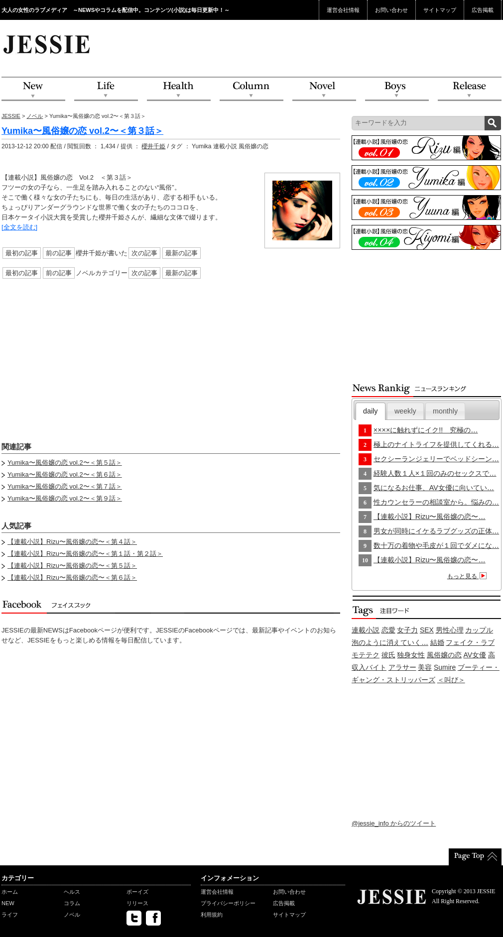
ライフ (9, 915)
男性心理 (450, 630)
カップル (479, 630)
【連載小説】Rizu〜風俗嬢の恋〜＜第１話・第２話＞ (85, 553)
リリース (137, 903)
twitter (133, 918)
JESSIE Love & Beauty (47, 43)
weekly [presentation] (405, 411)
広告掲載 (483, 10)
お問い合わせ (391, 10)
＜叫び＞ (451, 680)
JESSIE (10, 116)
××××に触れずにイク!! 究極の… (426, 430)
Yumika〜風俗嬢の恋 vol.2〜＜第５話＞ (64, 462)
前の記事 (59, 253)
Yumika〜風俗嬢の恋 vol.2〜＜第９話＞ (64, 498)
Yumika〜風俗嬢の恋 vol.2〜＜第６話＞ (64, 474)
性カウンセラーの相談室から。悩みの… (436, 502)
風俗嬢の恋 (444, 655)
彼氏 (388, 655)
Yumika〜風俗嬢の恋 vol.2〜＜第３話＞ (82, 131)
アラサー (402, 667)
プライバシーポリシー (228, 903)
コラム (72, 903)
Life (106, 89)
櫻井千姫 (153, 146)
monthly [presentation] (445, 411)
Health (179, 89)
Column (251, 89)
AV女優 (475, 655)
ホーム (9, 892)
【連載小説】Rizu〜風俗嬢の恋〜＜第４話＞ (72, 541)
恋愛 (388, 630)
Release (470, 89)
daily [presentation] (370, 411)
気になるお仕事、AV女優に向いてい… (434, 488)
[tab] (370, 411)
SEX (427, 630)
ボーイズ (137, 892)
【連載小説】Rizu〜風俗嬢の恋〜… (430, 517)
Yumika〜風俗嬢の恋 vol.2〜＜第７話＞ (64, 486)
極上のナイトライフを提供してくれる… (436, 444)
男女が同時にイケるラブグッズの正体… (436, 531)
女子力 (407, 630)
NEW (33, 89)
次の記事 (144, 253)
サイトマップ (439, 10)
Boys (397, 89)
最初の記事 (21, 253)
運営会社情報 (343, 10)
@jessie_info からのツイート (394, 823)
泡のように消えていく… (390, 642)
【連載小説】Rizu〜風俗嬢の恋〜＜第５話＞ (72, 565)
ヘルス (72, 892)
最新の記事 (181, 253)
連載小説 (365, 630)
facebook (153, 918)
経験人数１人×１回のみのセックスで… (435, 473)
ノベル (34, 116)
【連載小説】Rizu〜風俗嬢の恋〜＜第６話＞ (72, 577)
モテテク (365, 655)
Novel (324, 89)
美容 (425, 667)
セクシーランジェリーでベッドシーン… (436, 459)
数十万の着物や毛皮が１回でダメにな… (436, 545)
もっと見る (468, 576)
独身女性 (411, 655)
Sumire (445, 667)
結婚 (437, 642)
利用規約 (212, 915)
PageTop (475, 856)
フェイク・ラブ (470, 642)
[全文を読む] (19, 227)
